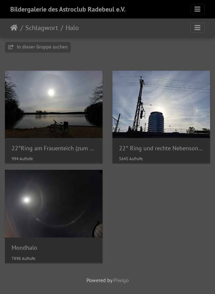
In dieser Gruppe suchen (38, 47)
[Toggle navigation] (197, 9)
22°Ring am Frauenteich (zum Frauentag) (54, 148)
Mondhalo (24, 247)
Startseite (14, 28)
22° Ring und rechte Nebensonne (161, 148)
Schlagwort (41, 27)
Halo (72, 27)
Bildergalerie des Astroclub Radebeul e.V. (68, 9)
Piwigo (121, 280)
